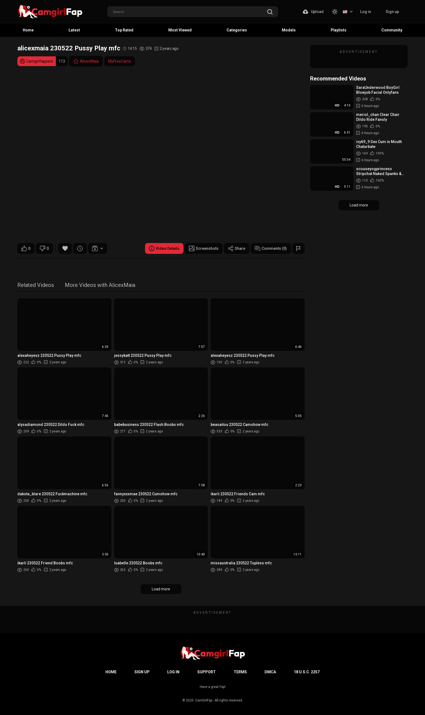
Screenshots (203, 248)
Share (236, 248)
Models (289, 30)
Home (28, 30)
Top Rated (124, 30)
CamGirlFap (203, 700)
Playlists (338, 30)
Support (206, 672)
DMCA (270, 672)
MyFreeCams (119, 61)
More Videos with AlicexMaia (100, 285)
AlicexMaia (86, 61)
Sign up (392, 11)
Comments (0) (271, 248)
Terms (240, 672)
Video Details (164, 248)
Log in (365, 11)
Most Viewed (180, 30)
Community (391, 30)
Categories (237, 30)
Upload (313, 11)
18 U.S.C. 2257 (307, 672)
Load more (161, 589)
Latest (74, 30)
